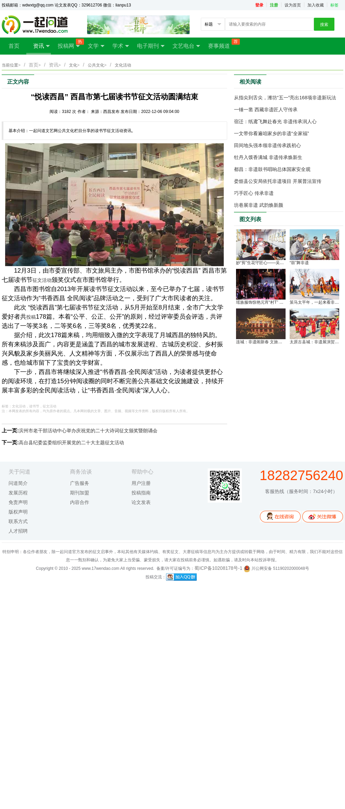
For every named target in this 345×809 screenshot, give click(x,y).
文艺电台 (186, 46)
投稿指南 (141, 492)
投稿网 (69, 44)
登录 (259, 5)
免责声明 (18, 502)
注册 (274, 5)
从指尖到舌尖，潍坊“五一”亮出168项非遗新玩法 (285, 97)
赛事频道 (222, 44)
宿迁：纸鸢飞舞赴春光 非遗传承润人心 (275, 121)
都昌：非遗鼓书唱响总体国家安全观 (272, 169)
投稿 (31, 317)
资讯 (41, 46)
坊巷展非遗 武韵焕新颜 (258, 205)
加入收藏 (315, 5)
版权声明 (18, 512)
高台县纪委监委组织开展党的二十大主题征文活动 (71, 442)
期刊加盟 (79, 492)
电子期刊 (151, 46)
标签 (334, 5)
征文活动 (42, 280)
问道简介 (18, 483)
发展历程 (18, 492)
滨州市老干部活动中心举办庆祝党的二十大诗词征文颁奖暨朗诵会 (88, 430)
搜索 (324, 24)
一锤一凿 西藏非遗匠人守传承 (266, 109)
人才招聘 (18, 531)
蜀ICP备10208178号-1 (218, 568)
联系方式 (18, 521)
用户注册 (141, 483)
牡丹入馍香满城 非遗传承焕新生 (268, 157)
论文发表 (141, 502)
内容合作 (79, 502)
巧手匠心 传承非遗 (254, 193)
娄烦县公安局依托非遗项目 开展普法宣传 (277, 181)
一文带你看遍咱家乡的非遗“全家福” (271, 133)
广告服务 (79, 483)
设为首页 (293, 5)
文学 (96, 46)
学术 (120, 46)
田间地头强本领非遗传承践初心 (267, 145)
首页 (14, 46)
